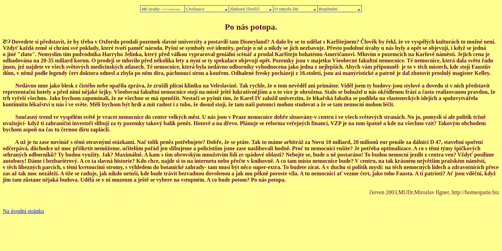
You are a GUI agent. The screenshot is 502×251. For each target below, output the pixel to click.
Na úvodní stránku (23, 211)
